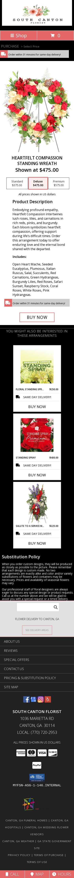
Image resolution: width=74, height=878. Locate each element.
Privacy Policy (19, 855)
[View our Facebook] (26, 701)
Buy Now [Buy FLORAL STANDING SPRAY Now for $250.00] (37, 406)
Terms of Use (37, 862)
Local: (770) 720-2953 (37, 732)
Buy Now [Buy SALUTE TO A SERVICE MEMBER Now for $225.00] (37, 543)
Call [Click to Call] (12, 874)
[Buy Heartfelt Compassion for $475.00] (37, 317)
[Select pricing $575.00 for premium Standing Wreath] (58, 183)
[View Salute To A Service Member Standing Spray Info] (37, 503)
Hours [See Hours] (61, 874)
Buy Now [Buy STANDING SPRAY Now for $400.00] (37, 475)
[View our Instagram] (40, 701)
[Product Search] (38, 607)
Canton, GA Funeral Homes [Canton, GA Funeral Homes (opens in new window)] (27, 820)
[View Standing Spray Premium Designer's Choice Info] (37, 435)
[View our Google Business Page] (33, 701)
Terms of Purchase (49, 855)
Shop (18, 35)
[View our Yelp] (48, 701)
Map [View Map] (37, 874)
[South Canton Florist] (37, 25)
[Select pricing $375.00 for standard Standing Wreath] (17, 183)
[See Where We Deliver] (37, 630)
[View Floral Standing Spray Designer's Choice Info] (37, 367)
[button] (37, 778)
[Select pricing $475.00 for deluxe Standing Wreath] (38, 183)
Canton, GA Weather (18, 841)
